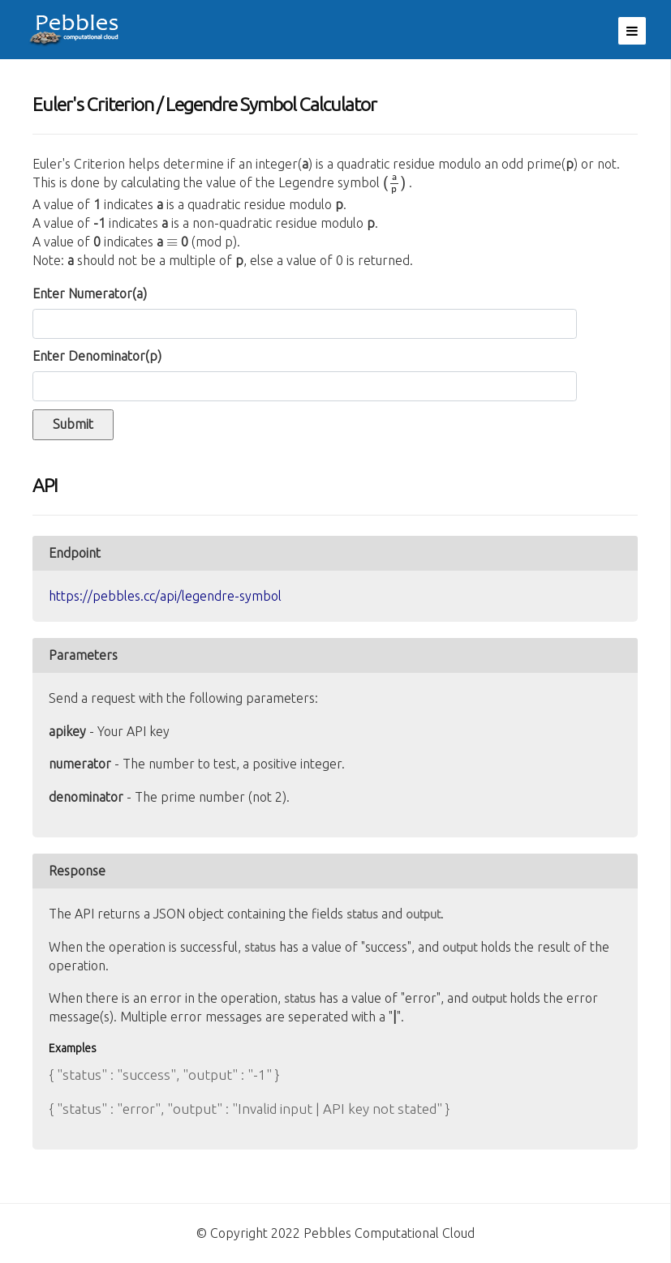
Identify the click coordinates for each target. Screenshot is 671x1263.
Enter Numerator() (89, 293)
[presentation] (394, 185)
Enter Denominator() (96, 356)
